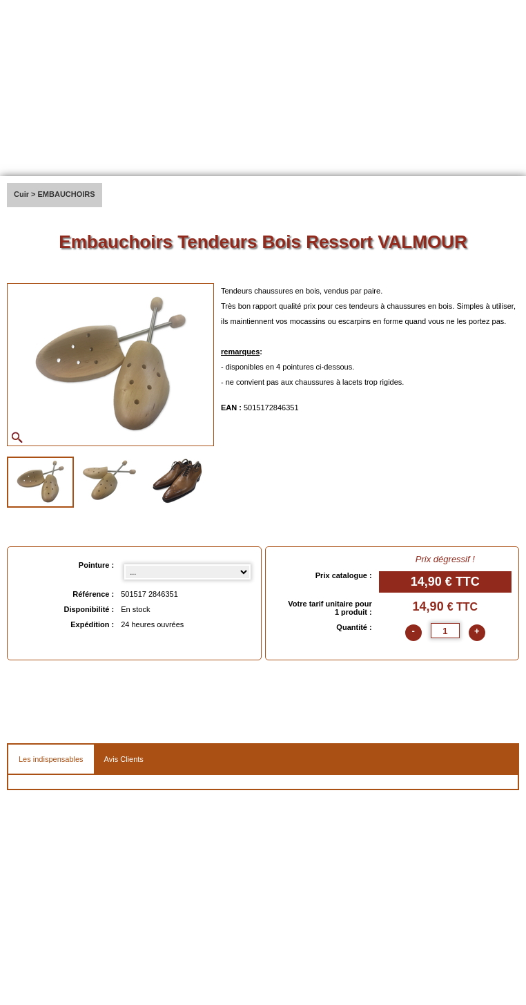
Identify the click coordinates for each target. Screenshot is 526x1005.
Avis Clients (124, 759)
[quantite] (445, 630)
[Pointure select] (187, 572)
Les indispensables (51, 759)
